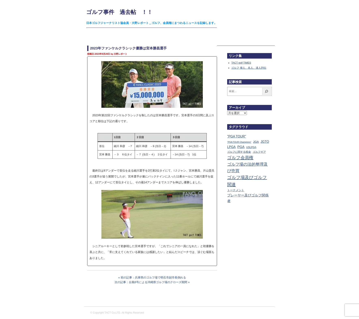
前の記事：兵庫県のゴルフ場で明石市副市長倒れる (153, 277)
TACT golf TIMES (241, 62)
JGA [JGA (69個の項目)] (256, 141)
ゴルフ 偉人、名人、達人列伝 (248, 67)
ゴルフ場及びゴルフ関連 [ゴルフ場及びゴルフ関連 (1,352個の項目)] (247, 181)
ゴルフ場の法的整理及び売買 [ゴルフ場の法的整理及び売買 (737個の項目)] (247, 167)
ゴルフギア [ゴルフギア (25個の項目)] (259, 151)
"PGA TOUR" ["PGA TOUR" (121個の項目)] (236, 136)
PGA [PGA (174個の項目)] (240, 147)
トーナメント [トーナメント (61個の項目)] (235, 190)
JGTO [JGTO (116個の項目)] (265, 141)
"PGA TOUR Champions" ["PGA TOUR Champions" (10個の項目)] (239, 142)
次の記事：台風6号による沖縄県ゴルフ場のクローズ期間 (151, 282)
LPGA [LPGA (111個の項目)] (231, 147)
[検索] (266, 91)
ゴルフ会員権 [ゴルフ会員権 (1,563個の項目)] (240, 157)
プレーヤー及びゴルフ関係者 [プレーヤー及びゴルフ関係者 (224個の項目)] (248, 198)
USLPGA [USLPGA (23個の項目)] (251, 147)
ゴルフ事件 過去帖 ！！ (119, 12)
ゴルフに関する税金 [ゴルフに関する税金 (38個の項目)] (239, 151)
